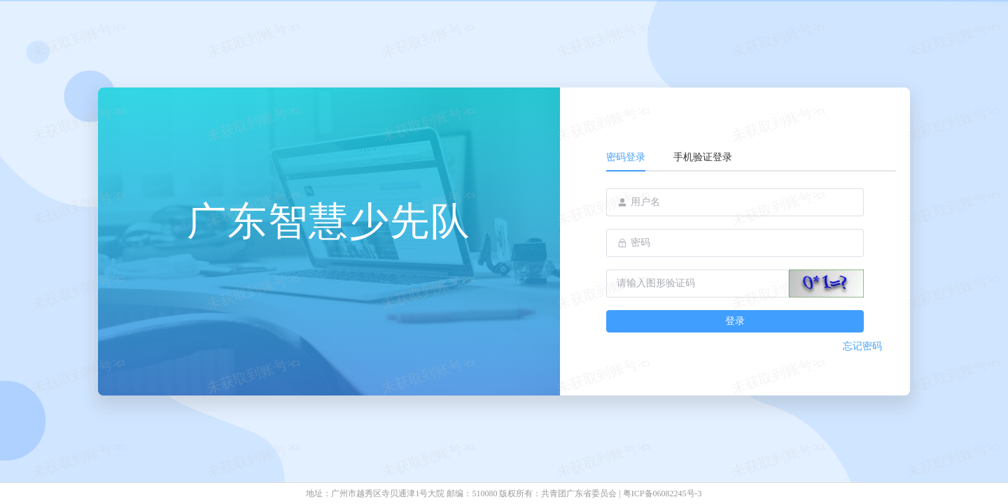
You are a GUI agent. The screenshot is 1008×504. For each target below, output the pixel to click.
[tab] (632, 158)
